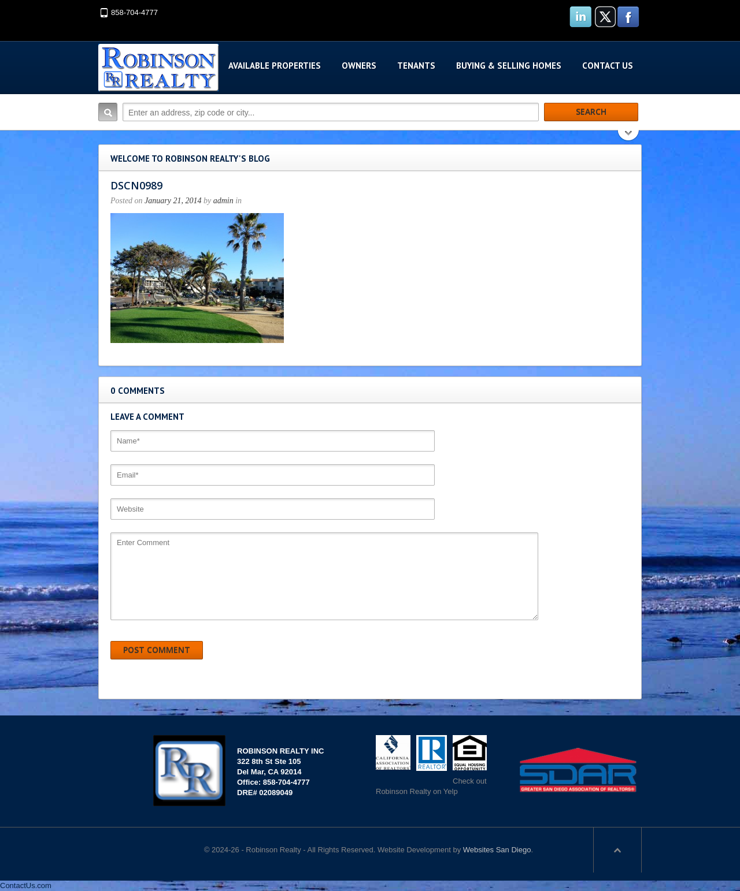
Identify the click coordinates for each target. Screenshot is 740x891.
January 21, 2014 (173, 200)
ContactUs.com (25, 885)
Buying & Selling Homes (508, 65)
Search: (107, 112)
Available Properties (274, 65)
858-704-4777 (134, 12)
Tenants (416, 65)
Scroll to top (617, 850)
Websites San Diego (497, 849)
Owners (359, 65)
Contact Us (607, 65)
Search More (629, 136)
